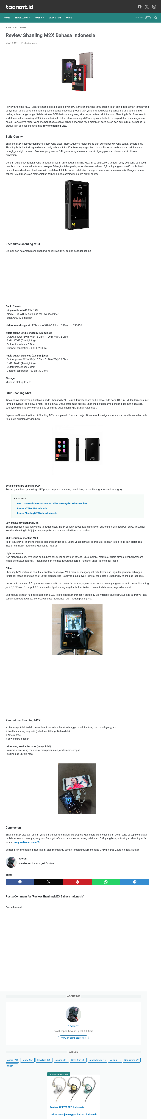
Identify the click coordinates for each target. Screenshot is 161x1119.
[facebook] (139, 4)
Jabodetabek (144, 107)
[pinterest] (56, 936)
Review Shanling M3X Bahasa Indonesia (37, 537)
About (66, 1107)
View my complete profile (136, 71)
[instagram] (153, 4)
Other (71, 13)
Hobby (40, 13)
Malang (124, 113)
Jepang (142, 101)
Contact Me (101, 1107)
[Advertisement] (55, 295)
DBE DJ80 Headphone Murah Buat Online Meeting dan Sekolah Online (52, 527)
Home (9, 13)
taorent (136, 54)
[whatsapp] (76, 936)
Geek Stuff (57, 13)
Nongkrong (140, 113)
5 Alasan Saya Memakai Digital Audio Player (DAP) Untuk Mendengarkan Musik (135, 178)
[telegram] (95, 936)
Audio (123, 95)
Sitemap (76, 1107)
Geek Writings (85, 1114)
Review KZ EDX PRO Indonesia (32, 532)
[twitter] (146, 4)
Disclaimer (88, 1107)
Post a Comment (29, 40)
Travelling (23, 13)
